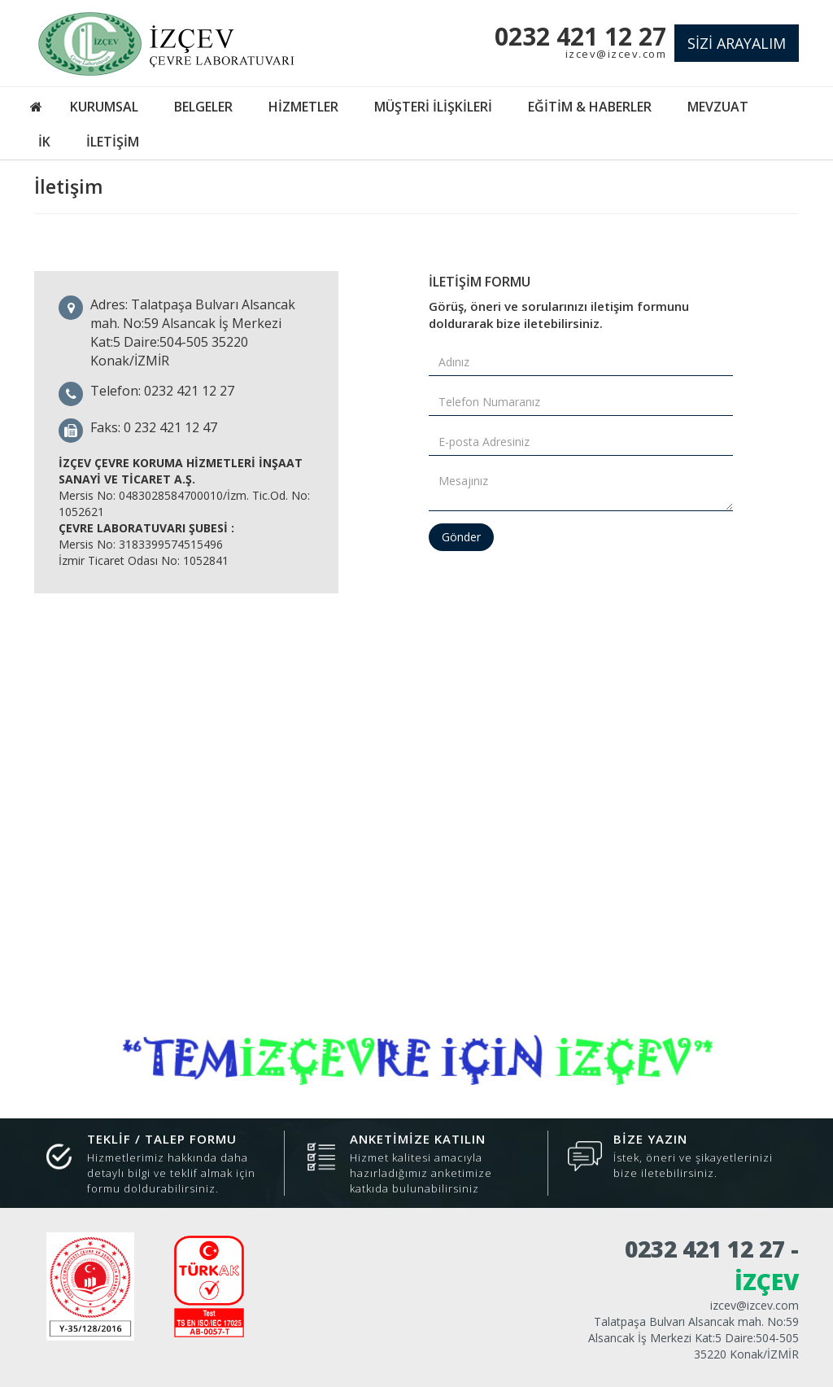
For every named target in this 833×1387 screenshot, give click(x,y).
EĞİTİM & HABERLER (590, 107)
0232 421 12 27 (580, 36)
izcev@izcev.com (616, 53)
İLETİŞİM (112, 142)
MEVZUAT (717, 107)
